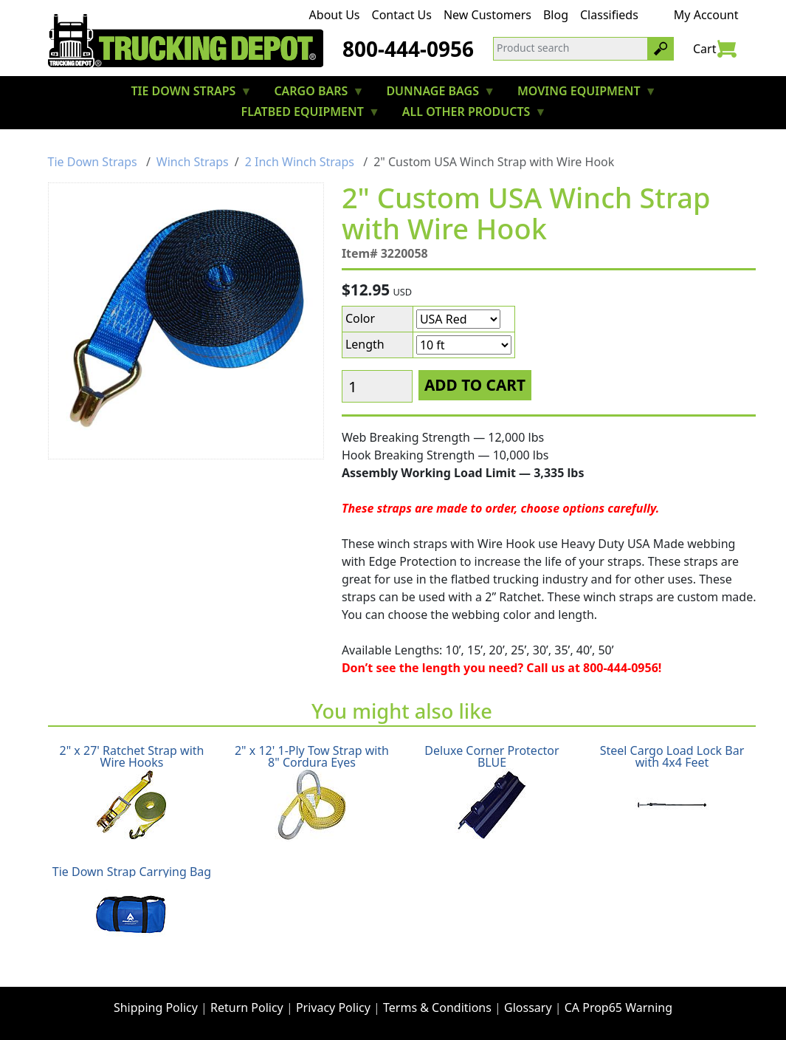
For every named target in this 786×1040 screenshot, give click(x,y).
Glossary (528, 1007)
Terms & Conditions (437, 1007)
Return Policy (246, 1007)
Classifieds (609, 15)
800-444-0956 (408, 49)
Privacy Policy (333, 1007)
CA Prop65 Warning (618, 1007)
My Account (706, 15)
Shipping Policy (156, 1007)
